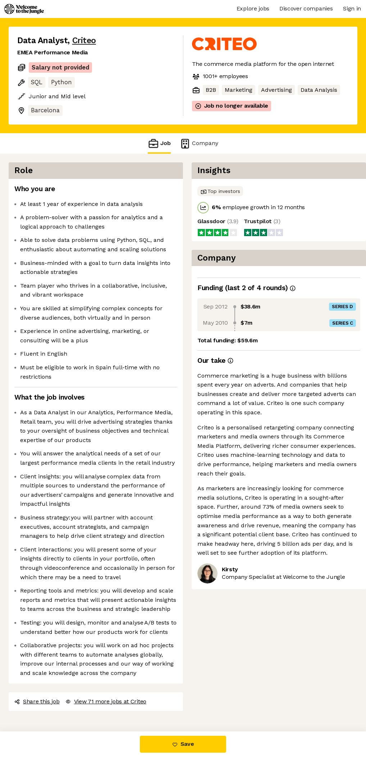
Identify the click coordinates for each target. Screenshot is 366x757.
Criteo (84, 40)
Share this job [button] (37, 701)
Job (159, 143)
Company (198, 143)
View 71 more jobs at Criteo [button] (105, 701)
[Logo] (24, 9)
